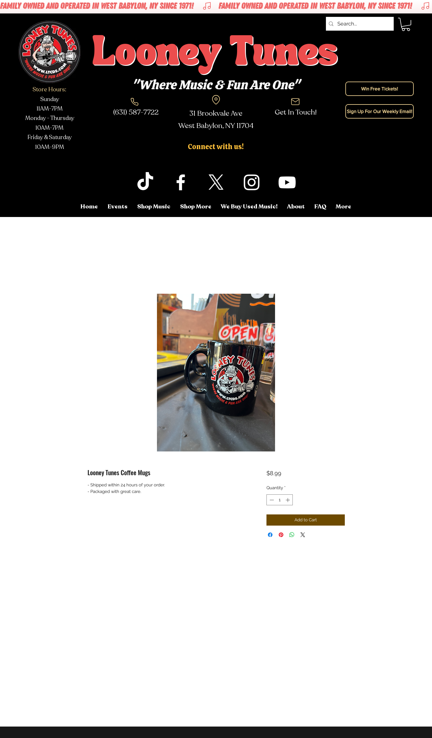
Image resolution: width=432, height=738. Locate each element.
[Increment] (288, 500)
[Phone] (134, 101)
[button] (406, 24)
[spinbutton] (279, 500)
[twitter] (216, 182)
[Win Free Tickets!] (379, 89)
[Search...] (359, 24)
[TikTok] (145, 182)
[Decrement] (271, 500)
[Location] (216, 99)
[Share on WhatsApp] (291, 534)
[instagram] (251, 182)
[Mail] (295, 101)
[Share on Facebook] (270, 534)
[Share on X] (302, 534)
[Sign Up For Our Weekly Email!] (379, 111)
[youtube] (287, 182)
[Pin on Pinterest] (281, 534)
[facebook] (180, 182)
